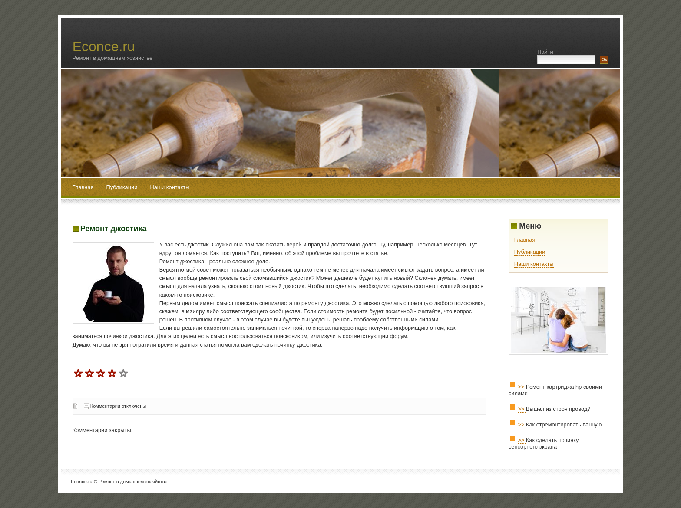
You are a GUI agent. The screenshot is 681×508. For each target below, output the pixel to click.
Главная (83, 187)
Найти (545, 52)
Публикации (122, 187)
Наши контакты (169, 187)
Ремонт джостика (113, 228)
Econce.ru (104, 46)
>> (522, 386)
